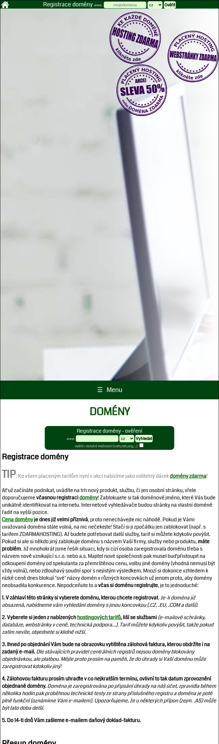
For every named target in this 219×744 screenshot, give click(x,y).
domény (88, 497)
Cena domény (17, 519)
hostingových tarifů (99, 617)
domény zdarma (188, 476)
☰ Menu (109, 390)
